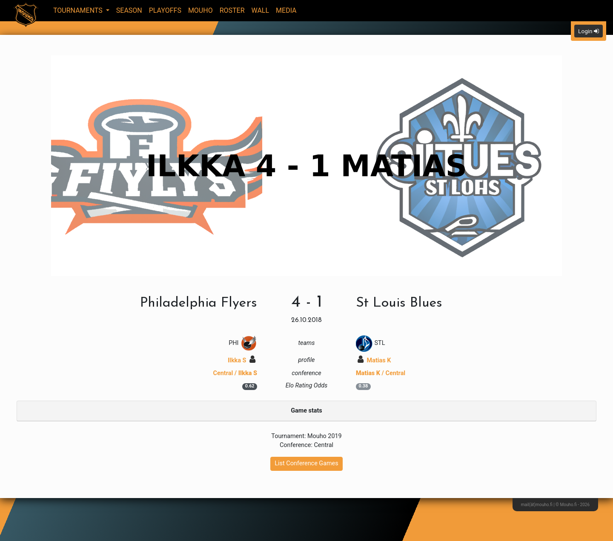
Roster (232, 10)
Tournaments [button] (78, 10)
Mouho (200, 10)
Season (129, 10)
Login (588, 31)
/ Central (380, 373)
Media (286, 10)
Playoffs (165, 10)
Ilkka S (241, 360)
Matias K (374, 360)
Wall (260, 10)
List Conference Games (306, 463)
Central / (235, 373)
